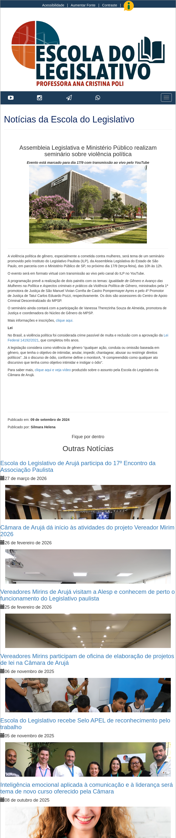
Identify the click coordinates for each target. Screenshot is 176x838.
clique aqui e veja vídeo (53, 370)
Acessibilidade (53, 5)
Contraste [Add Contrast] (109, 5)
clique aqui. (64, 320)
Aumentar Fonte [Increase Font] (83, 5)
